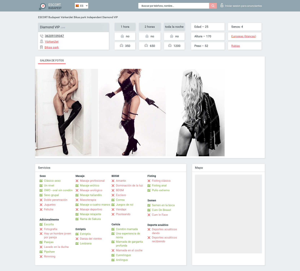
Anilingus (122, 260)
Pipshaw (49, 251)
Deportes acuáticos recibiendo (164, 239)
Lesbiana (85, 243)
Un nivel (49, 185)
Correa (120, 200)
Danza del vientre (91, 238)
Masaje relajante (90, 214)
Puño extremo (161, 190)
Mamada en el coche (129, 250)
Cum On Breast (161, 210)
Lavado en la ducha (56, 247)
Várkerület (67, 17)
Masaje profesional (92, 180)
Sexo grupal (51, 195)
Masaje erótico (89, 185)
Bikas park (80, 17)
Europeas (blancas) (243, 36)
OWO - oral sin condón (58, 190)
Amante (121, 180)
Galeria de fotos (52, 60)
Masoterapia (88, 200)
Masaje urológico (91, 190)
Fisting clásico (161, 180)
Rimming (49, 256)
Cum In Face (160, 214)
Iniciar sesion (241, 5)
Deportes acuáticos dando (164, 231)
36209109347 (54, 36)
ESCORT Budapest (49, 17)
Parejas (49, 242)
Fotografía (50, 229)
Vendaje (121, 209)
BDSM (120, 190)
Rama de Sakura (90, 219)
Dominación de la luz (129, 185)
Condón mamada (127, 229)
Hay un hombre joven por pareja (57, 235)
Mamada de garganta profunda (129, 243)
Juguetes (50, 204)
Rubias (235, 46)
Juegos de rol (124, 204)
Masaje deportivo (91, 209)
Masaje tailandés (91, 195)
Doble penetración (55, 200)
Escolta (49, 224)
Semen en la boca (163, 205)
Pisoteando (123, 214)
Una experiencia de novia (128, 235)
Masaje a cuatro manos (95, 204)
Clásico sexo (52, 180)
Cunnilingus (123, 255)
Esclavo (121, 195)
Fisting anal (159, 185)
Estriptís (85, 234)
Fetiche (48, 209)
